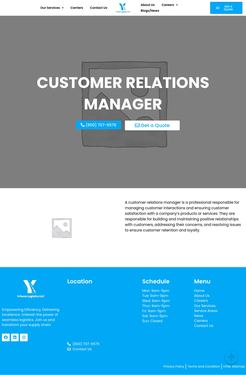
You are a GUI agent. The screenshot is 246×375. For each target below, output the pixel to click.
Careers (170, 6)
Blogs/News (150, 9)
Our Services (52, 7)
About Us (148, 6)
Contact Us (98, 7)
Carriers (77, 7)
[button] (52, 7)
